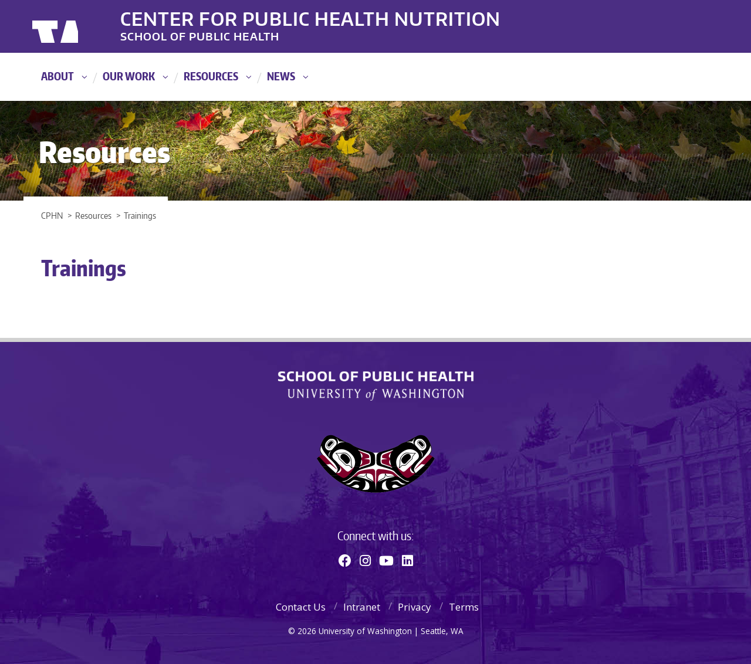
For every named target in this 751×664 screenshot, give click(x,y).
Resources (211, 76)
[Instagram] (365, 560)
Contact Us (301, 607)
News (281, 76)
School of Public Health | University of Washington (376, 386)
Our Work (129, 76)
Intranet (361, 607)
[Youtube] (386, 560)
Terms (464, 607)
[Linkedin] (407, 560)
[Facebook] (345, 560)
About (57, 76)
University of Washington (80, 26)
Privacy (414, 607)
